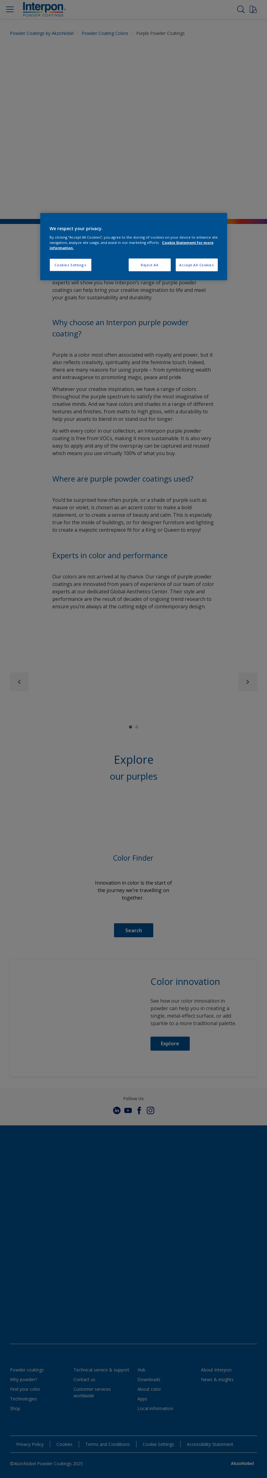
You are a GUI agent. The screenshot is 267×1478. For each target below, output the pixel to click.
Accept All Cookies (196, 264)
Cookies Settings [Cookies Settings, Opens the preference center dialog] (70, 264)
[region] (133, 247)
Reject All (150, 264)
